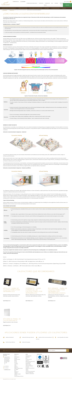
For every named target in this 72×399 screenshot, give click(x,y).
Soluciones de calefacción (36, 8)
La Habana (16, 363)
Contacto (27, 360)
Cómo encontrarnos (29, 365)
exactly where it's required (35, 196)
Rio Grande (16, 369)
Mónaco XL (16, 367)
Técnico (64, 8)
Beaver (15, 360)
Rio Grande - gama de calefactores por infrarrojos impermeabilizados (57, 290)
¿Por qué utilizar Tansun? (30, 371)
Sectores (47, 8)
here (42, 202)
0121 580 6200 (23, 1)
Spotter (15, 375)
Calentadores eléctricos (18, 376)
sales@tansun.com (39, 252)
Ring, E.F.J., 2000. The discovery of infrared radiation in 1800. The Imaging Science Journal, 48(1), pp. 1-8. (24, 261)
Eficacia (15, 362)
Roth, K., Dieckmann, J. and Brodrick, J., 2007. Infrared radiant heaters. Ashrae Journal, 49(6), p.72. (23, 265)
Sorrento (16, 372)
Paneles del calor (23, 8)
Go (67, 350)
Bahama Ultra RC (17, 359)
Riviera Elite (16, 371)
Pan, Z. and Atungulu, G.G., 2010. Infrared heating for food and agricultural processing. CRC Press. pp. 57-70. (24, 259)
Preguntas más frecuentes (30, 361)
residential (29, 228)
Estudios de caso (55, 8)
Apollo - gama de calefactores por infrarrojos (11, 289)
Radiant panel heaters (7, 194)
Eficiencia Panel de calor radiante (12, 319)
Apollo (15, 355)
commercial (24, 228)
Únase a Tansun (28, 364)
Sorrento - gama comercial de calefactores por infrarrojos (34, 290)
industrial (19, 228)
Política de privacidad (29, 372)
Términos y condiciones (30, 373)
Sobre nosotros (28, 355)
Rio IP (15, 370)
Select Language (67, 1)
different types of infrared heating (21, 202)
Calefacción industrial (10, 337)
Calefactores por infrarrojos (9, 8)
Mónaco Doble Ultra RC (18, 368)
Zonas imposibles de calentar (62, 337)
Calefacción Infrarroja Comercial (28, 337)
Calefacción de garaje (26, 342)
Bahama (15, 358)
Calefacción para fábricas (10, 342)
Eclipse (15, 361)
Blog (26, 358)
